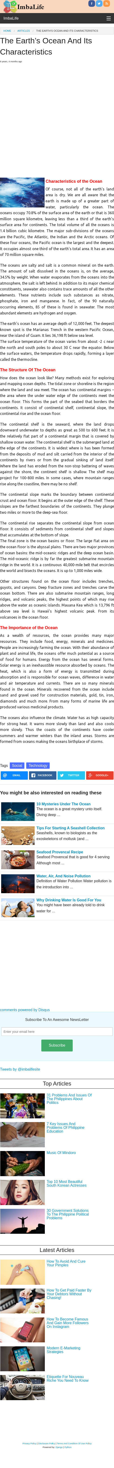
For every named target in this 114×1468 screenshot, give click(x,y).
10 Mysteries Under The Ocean (63, 804)
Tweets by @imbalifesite (20, 1069)
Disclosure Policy (46, 1443)
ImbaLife (11, 18)
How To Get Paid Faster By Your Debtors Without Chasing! (69, 1294)
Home (7, 31)
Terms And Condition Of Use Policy (74, 1443)
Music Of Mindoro (61, 1153)
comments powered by (25, 1010)
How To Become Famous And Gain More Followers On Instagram (68, 1323)
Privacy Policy (29, 1443)
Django (58, 1447)
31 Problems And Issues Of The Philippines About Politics (69, 1099)
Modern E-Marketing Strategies (63, 1350)
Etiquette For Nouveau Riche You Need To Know (67, 1378)
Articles (23, 31)
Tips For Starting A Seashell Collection (70, 828)
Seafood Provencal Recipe (59, 852)
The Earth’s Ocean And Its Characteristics (67, 31)
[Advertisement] (55, 118)
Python (68, 1447)
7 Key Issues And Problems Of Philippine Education (66, 1127)
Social (17, 766)
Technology (38, 766)
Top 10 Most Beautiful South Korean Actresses (67, 1183)
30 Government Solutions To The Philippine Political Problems (68, 1214)
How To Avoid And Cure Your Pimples (66, 1263)
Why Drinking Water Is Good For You (68, 900)
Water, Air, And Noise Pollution (63, 876)
